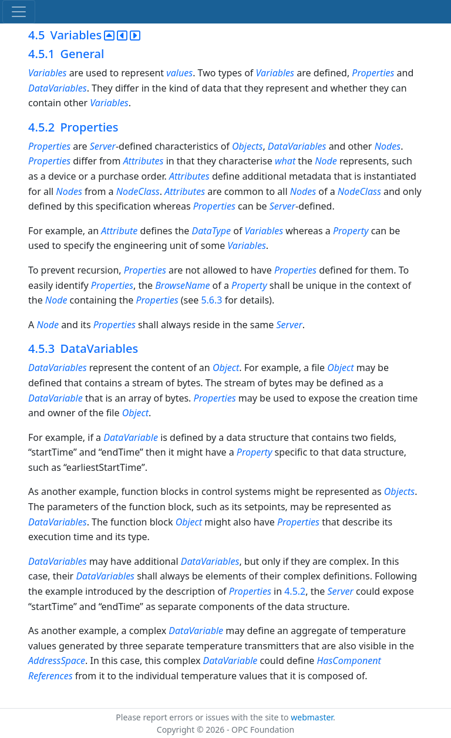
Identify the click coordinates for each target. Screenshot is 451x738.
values (179, 72)
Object (226, 367)
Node (326, 160)
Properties (373, 72)
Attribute (119, 230)
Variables (47, 72)
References (50, 675)
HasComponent (349, 660)
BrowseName (182, 285)
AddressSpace (56, 660)
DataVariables (57, 88)
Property (351, 230)
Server (103, 146)
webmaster (312, 717)
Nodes (387, 146)
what (285, 160)
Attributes (143, 160)
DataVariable (55, 398)
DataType (211, 230)
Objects (247, 146)
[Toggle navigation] (18, 11)
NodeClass (138, 191)
